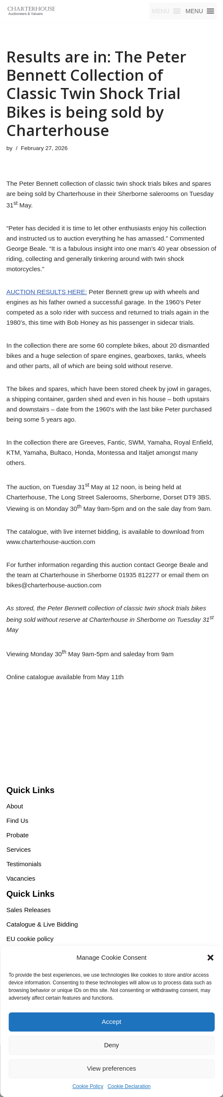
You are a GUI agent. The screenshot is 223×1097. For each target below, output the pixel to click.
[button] (210, 957)
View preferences (111, 1068)
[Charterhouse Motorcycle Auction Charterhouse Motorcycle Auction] (31, 11)
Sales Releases (28, 909)
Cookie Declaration (128, 1086)
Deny (111, 1045)
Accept (111, 1021)
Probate (17, 835)
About (14, 806)
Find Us (17, 820)
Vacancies (20, 878)
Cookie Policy (87, 1086)
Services (18, 849)
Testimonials (24, 863)
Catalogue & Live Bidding (42, 924)
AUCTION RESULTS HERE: (46, 291)
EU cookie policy (30, 938)
